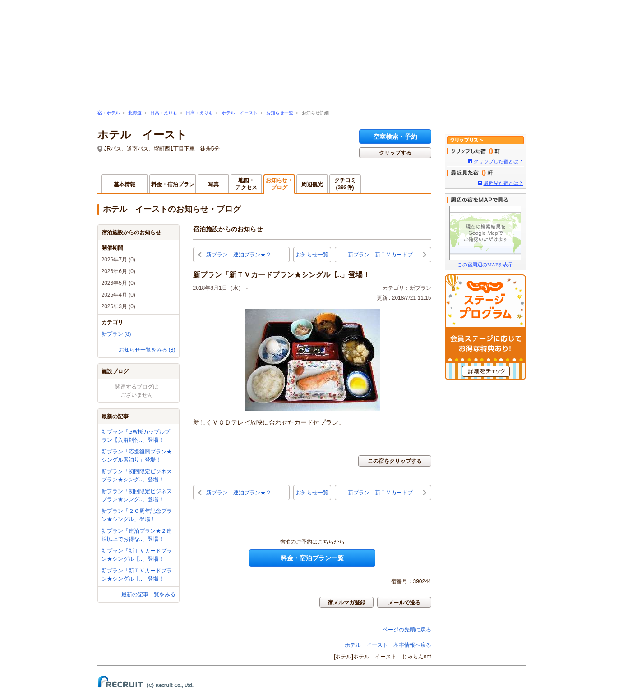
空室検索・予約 (395, 136)
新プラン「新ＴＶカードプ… (383, 254)
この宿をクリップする (395, 461)
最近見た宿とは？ (503, 183)
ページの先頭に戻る (407, 629)
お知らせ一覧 (279, 112)
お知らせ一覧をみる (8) (147, 350)
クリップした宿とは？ (498, 161)
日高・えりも (163, 112)
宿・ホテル (108, 112)
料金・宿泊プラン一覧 (312, 558)
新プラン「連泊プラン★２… (241, 254)
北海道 (135, 112)
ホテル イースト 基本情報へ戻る (388, 645)
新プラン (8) (116, 334)
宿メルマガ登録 (346, 602)
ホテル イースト (240, 112)
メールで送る (404, 602)
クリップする (395, 153)
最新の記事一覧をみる (148, 594)
